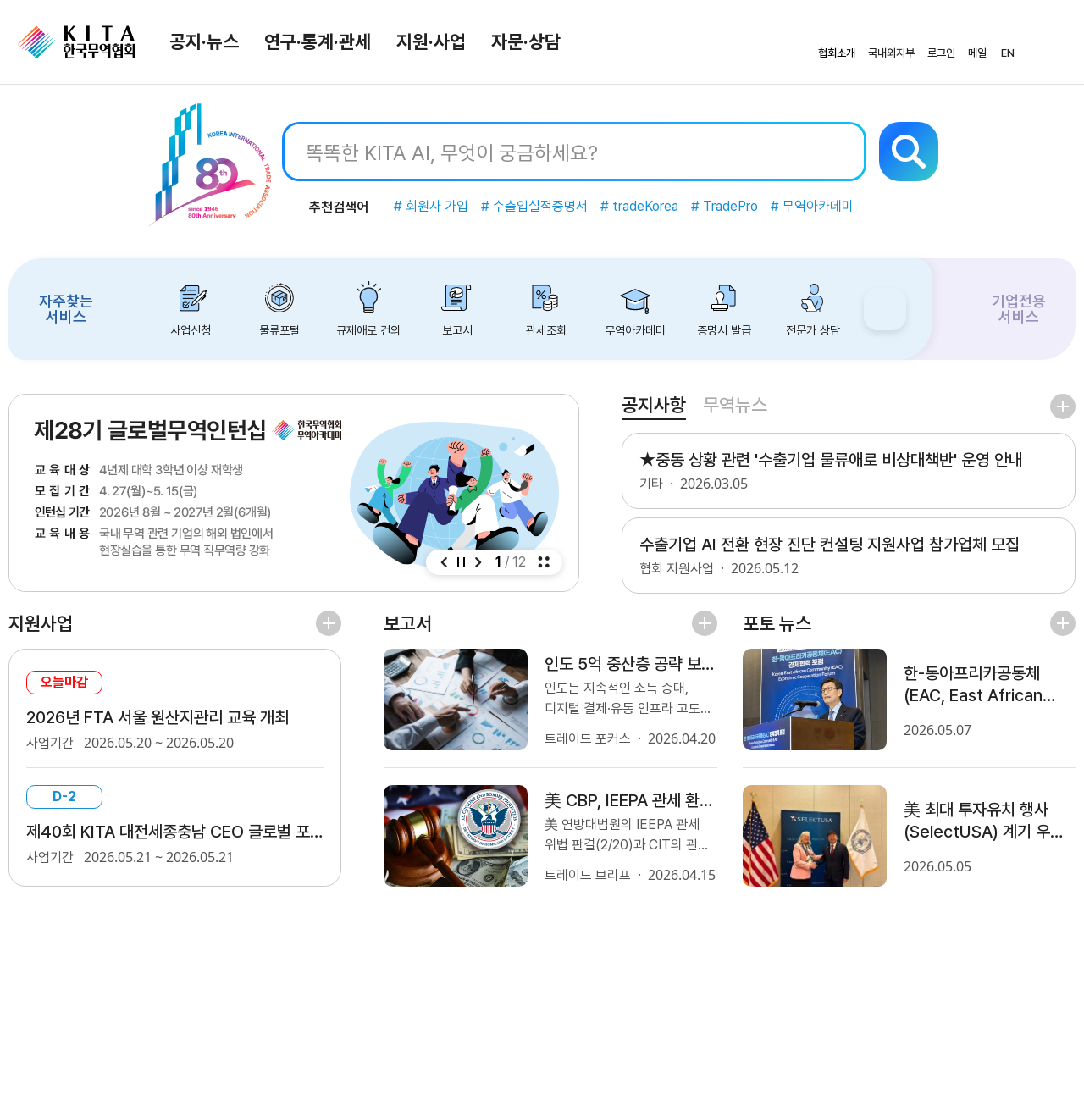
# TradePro (724, 206)
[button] (444, 562)
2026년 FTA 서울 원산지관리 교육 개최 (157, 717)
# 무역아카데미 (812, 206)
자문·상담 (526, 41)
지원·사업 (431, 41)
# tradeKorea (639, 206)
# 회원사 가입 (431, 206)
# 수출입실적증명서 (534, 206)
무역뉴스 (735, 405)
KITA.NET (76, 42)
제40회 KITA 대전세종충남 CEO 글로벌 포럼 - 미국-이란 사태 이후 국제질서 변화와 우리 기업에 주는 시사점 (175, 831)
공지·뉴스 (204, 41)
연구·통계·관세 (317, 41)
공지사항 (654, 405)
